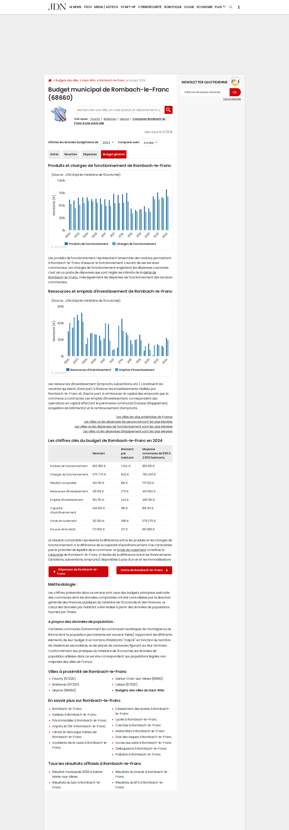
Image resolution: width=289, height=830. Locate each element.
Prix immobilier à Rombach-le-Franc (79, 720)
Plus (220, 6)
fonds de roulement (131, 549)
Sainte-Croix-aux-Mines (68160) (139, 678)
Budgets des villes (67, 80)
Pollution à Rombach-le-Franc (138, 754)
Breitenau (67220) (65, 684)
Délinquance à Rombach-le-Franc (141, 748)
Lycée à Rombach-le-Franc (136, 719)
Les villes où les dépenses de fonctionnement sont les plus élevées (124, 426)
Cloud (189, 6)
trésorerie (55, 554)
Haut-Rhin (89, 80)
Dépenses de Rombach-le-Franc (75, 571)
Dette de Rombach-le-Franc (144, 570)
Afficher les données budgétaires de (73, 142)
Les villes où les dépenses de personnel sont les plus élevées (128, 421)
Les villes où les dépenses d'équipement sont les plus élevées (128, 431)
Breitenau (110, 119)
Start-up (128, 6)
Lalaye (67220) (126, 684)
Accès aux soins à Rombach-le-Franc (143, 742)
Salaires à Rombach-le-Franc (74, 714)
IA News (75, 6)
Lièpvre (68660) (64, 690)
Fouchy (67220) (64, 678)
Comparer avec (128, 142)
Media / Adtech (106, 6)
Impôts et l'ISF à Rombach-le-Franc (79, 726)
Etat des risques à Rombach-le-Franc (143, 736)
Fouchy (95, 119)
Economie (204, 6)
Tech (88, 6)
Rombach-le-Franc (112, 80)
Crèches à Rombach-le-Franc (138, 725)
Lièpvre (124, 119)
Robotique (173, 6)
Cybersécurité (150, 6)
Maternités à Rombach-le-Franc (140, 731)
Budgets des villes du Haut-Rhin (139, 690)
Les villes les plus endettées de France (144, 416)
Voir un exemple (232, 99)
